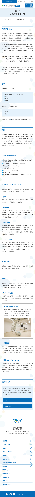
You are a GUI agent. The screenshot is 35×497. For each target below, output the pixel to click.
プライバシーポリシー (23, 494)
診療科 (4, 448)
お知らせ (4, 481)
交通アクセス (6, 473)
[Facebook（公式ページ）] (10, 494)
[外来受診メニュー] (31, 441)
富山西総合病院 (17, 428)
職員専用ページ (6, 484)
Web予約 (5, 470)
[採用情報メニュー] (31, 466)
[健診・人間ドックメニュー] (31, 452)
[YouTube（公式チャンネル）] (14, 494)
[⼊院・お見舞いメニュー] (31, 444)
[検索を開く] (27, 5)
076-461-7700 (13, 433)
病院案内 (4, 455)
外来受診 (4, 441)
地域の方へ (5, 459)
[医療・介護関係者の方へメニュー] (31, 463)
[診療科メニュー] (31, 448)
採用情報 (4, 466)
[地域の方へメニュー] (31, 459)
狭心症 (7, 106)
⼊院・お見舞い (6, 444)
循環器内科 (8, 406)
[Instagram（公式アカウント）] (7, 494)
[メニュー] (31, 5)
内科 (6, 400)
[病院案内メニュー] (31, 455)
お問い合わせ (6, 477)
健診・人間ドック (7, 452)
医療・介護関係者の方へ (9, 462)
